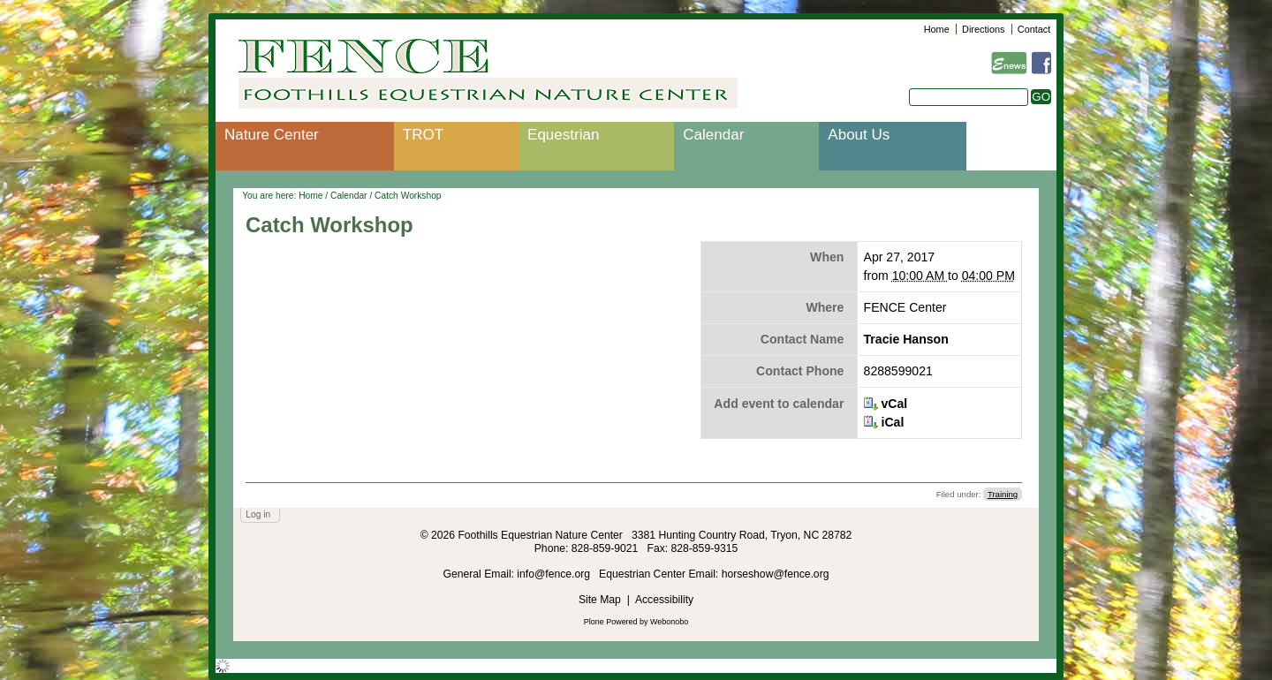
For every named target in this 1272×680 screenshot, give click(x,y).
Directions (983, 29)
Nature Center (271, 134)
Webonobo (669, 621)
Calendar (713, 134)
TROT (423, 134)
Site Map (600, 599)
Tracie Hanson (906, 339)
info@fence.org (555, 574)
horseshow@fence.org (775, 574)
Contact (1034, 29)
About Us (859, 134)
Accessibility (664, 599)
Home (937, 29)
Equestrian (563, 134)
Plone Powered (611, 621)
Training (1003, 494)
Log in (258, 514)
